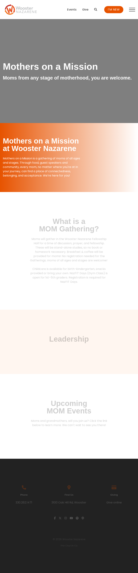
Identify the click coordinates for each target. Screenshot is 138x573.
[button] (132, 10)
